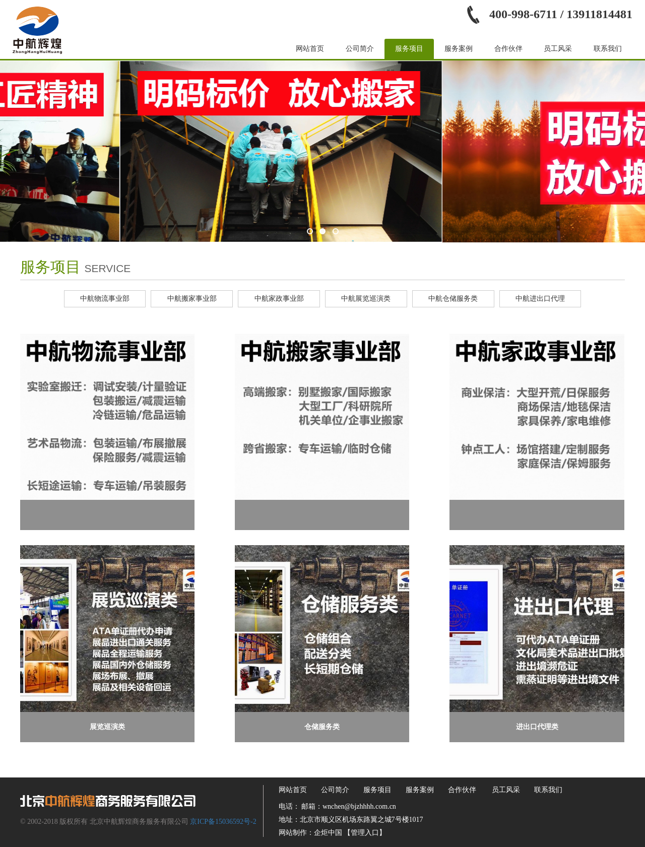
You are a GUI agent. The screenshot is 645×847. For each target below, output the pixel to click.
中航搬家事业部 (192, 298)
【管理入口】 (365, 832)
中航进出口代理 (540, 298)
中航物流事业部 (105, 298)
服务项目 (409, 48)
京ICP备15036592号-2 (223, 821)
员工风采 (558, 48)
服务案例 (458, 48)
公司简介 (360, 48)
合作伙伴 (508, 48)
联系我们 (608, 48)
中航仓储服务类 (453, 298)
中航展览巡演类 (366, 298)
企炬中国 (328, 832)
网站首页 (310, 48)
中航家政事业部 (279, 298)
